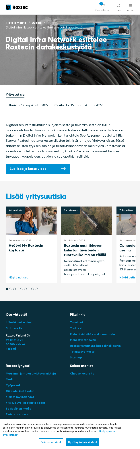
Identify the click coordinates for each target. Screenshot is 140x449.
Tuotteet (76, 328)
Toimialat (76, 322)
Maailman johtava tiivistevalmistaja (31, 373)
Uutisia (37, 22)
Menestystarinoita (83, 340)
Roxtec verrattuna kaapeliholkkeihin (95, 345)
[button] (102, 7)
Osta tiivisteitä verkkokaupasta (92, 334)
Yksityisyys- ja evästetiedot (25, 402)
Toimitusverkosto (82, 351)
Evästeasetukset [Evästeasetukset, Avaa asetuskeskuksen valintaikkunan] (51, 442)
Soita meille (14, 328)
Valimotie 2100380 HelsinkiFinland (16, 344)
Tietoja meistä (16, 22)
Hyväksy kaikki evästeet (82, 442)
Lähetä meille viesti (19, 322)
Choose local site (82, 373)
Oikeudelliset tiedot (20, 391)
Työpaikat (13, 385)
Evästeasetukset (18, 414)
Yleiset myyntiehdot (20, 397)
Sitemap (76, 357)
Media (10, 379)
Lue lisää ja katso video (28, 169)
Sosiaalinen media (18, 408)
